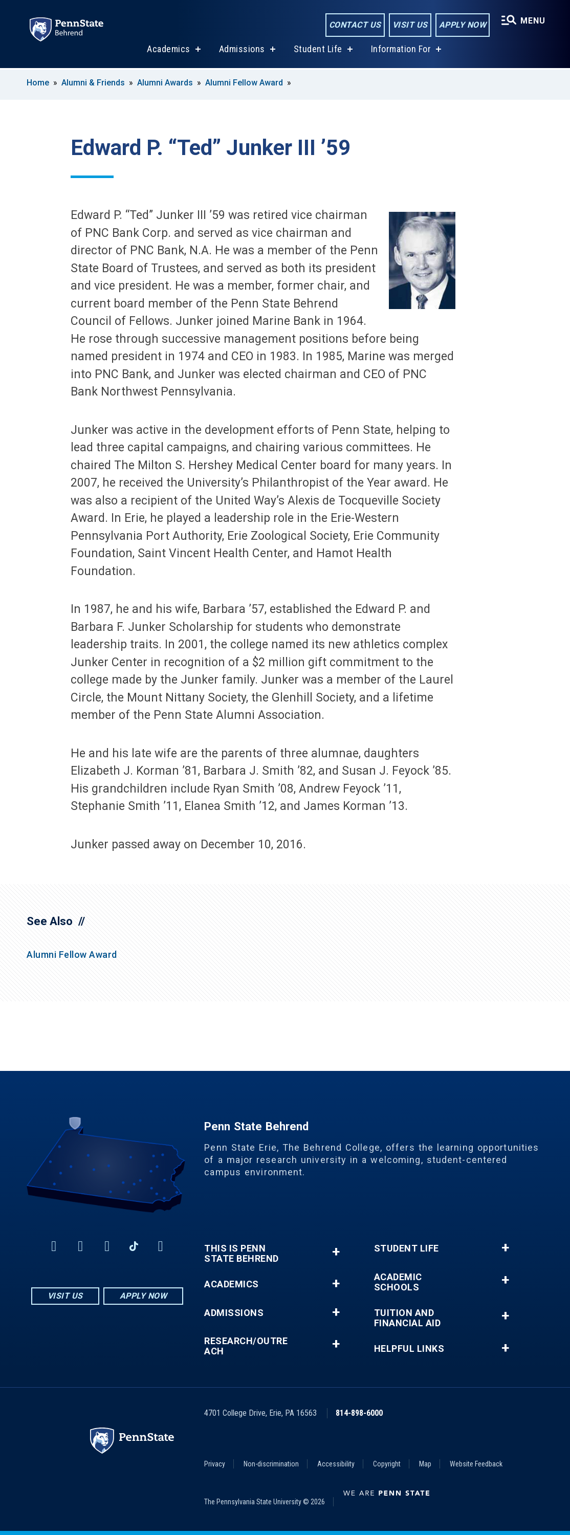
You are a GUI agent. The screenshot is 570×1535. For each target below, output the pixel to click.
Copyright (387, 1464)
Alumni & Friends (93, 82)
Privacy (214, 1464)
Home (38, 82)
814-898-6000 (359, 1413)
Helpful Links (409, 1349)
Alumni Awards (165, 82)
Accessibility (336, 1464)
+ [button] (336, 1251)
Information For (401, 50)
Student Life (318, 50)
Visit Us (410, 25)
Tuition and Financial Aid (407, 1318)
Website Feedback (476, 1464)
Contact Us (355, 25)
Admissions (242, 50)
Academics (168, 50)
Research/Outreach (246, 1346)
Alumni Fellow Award (244, 82)
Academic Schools (398, 1282)
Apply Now (463, 25)
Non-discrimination (271, 1464)
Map (425, 1464)
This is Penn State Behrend (241, 1253)
